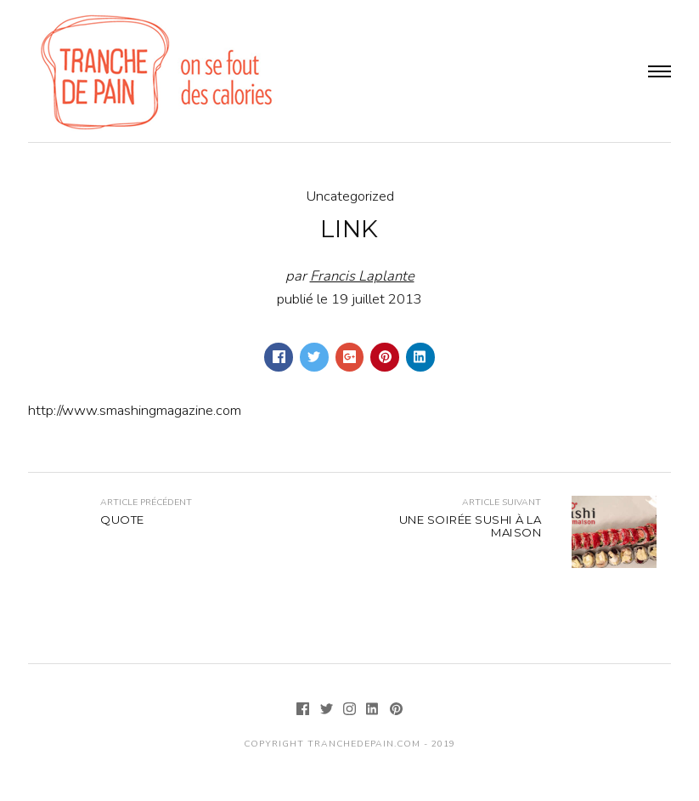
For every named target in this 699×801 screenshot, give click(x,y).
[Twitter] (328, 710)
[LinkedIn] (374, 710)
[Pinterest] (395, 710)
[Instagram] (351, 710)
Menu (659, 71)
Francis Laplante (362, 276)
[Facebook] (304, 710)
